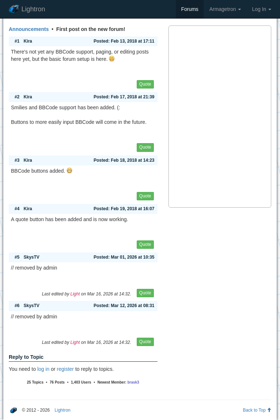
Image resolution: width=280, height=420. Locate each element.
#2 (17, 96)
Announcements (29, 29)
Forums (189, 9)
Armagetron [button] (225, 9)
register (65, 369)
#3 (17, 160)
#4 (17, 208)
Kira (28, 41)
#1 (17, 41)
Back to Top (257, 410)
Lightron (27, 9)
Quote (145, 84)
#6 (17, 305)
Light (75, 294)
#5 (17, 257)
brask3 (133, 382)
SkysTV (31, 257)
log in (43, 369)
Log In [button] (261, 9)
